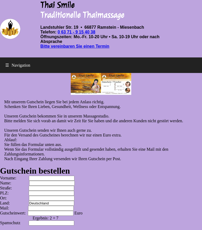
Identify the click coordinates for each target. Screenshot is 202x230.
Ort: (37, 198)
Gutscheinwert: (37, 213)
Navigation (17, 65)
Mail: (37, 208)
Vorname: (37, 178)
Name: (37, 183)
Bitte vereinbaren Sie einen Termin (75, 46)
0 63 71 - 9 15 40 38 (76, 32)
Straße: (37, 188)
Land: (37, 203)
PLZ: (37, 193)
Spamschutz (37, 223)
